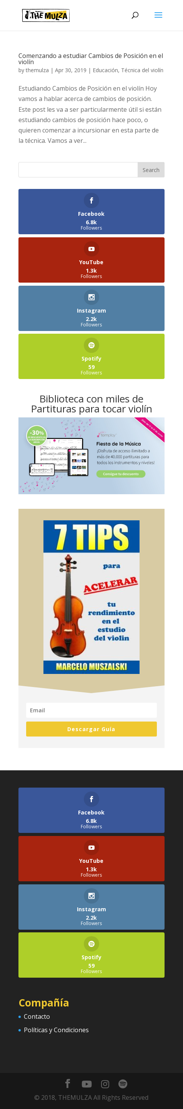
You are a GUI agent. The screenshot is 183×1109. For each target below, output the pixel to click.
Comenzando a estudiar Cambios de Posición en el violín (90, 58)
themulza (37, 70)
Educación (105, 70)
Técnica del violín (142, 70)
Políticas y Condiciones (56, 1030)
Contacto (37, 1016)
